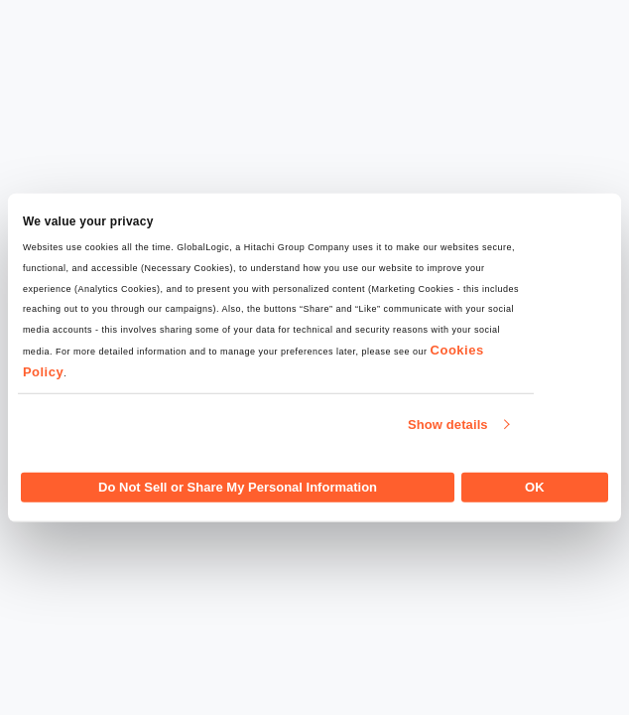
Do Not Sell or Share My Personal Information (237, 486)
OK (535, 486)
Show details (448, 424)
